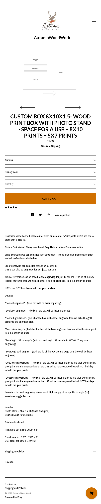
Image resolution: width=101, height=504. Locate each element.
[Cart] (91, 493)
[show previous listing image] (28, 106)
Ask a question (62, 215)
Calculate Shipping (50, 146)
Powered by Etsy (13, 497)
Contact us (10, 484)
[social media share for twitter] (40, 214)
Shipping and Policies (15, 488)
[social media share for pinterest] (48, 214)
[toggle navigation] (94, 21)
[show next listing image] (72, 106)
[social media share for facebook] (32, 214)
